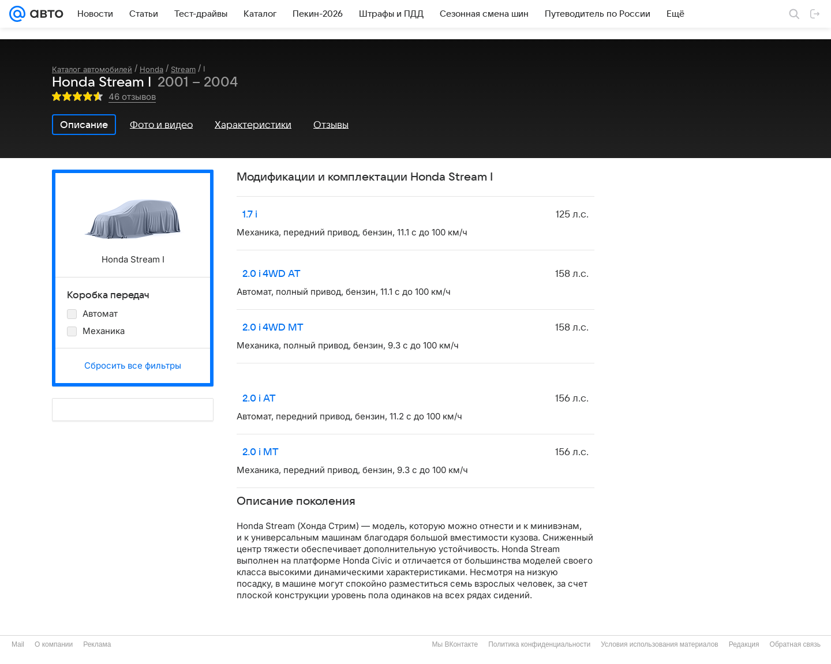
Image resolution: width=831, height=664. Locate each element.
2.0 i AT (259, 398)
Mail (18, 644)
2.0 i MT (260, 452)
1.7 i (249, 214)
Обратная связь (795, 644)
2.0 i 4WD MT (273, 327)
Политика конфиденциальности (539, 644)
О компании (54, 644)
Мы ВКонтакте (455, 644)
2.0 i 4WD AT (271, 274)
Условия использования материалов (659, 644)
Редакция (744, 644)
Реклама (97, 644)
